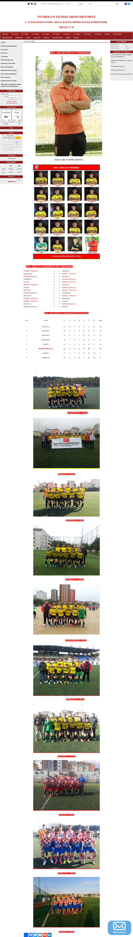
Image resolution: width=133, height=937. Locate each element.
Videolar (76, 37)
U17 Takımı (77, 34)
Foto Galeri (36, 37)
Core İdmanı (4, 56)
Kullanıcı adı (4, 94)
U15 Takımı (56, 34)
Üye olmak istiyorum (11, 103)
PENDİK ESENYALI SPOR (9, 81)
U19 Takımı (97, 34)
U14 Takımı (45, 34)
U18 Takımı (87, 34)
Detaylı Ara (12, 181)
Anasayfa (5, 34)
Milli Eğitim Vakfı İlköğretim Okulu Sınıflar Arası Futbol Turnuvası (11, 85)
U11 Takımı (14, 34)
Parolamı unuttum (11, 101)
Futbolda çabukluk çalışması (9, 46)
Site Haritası (12, 158)
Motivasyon (4, 53)
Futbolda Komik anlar (7, 60)
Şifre (6, 96)
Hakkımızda (19, 37)
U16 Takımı (66, 34)
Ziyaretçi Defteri (57, 37)
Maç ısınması (4, 49)
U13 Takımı (35, 34)
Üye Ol (43, 3)
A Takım (107, 34)
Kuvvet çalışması (5, 77)
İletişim (68, 37)
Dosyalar (46, 37)
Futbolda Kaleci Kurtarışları (9, 70)
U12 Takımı (25, 34)
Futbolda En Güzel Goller (8, 63)
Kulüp (28, 37)
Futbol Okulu (117, 34)
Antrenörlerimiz (7, 37)
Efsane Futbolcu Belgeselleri (9, 74)
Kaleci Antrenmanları (7, 67)
